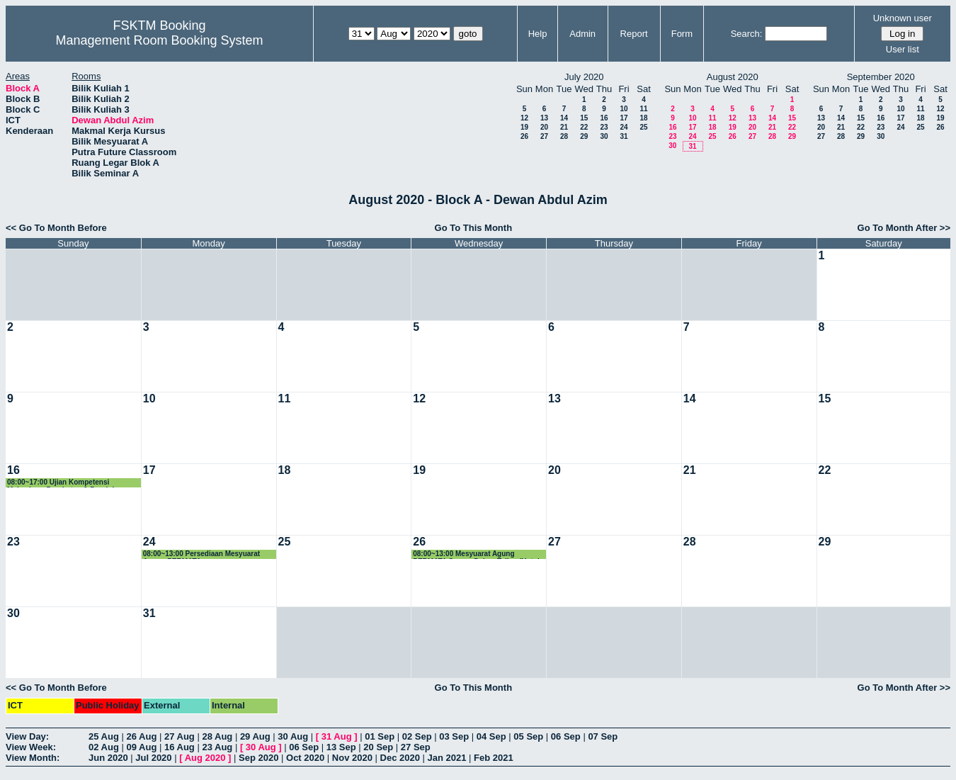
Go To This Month (474, 227)
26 (524, 136)
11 (643, 109)
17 (623, 118)
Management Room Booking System (159, 40)
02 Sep (417, 736)
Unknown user (902, 18)
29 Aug (255, 736)
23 (604, 127)
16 (604, 118)
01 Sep (379, 736)
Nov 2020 (352, 757)
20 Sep (378, 747)
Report (634, 33)
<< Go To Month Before (56, 227)
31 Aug (336, 736)
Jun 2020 (108, 757)
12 (524, 118)
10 (623, 109)
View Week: (31, 747)
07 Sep (603, 736)
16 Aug (179, 747)
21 (564, 127)
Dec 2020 (400, 757)
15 (584, 118)
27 (544, 136)
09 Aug (141, 747)
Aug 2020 (205, 757)
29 (584, 136)
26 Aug (141, 736)
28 (564, 136)
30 (604, 136)
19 (524, 127)
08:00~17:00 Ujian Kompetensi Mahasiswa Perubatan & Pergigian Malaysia (65, 482)
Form (682, 33)
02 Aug (104, 747)
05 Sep (528, 736)
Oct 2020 (305, 757)
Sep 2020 (258, 757)
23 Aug (217, 747)
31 (623, 136)
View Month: (32, 757)
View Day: (27, 736)
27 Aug (179, 736)
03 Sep (454, 736)
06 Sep (566, 736)
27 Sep (416, 747)
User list (902, 49)
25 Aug (104, 736)
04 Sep (491, 736)
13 (544, 118)
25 (643, 127)
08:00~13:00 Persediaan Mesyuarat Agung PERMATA (201, 554)
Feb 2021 (493, 757)
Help (537, 33)
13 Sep (341, 747)
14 (564, 118)
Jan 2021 (447, 757)
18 (643, 118)
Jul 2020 (153, 757)
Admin (582, 33)
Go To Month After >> (904, 227)
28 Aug (217, 736)
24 (623, 127)
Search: (747, 33)
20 (544, 127)
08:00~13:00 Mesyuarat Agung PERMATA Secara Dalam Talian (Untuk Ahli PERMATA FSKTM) (477, 554)
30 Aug (293, 736)
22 (584, 127)
